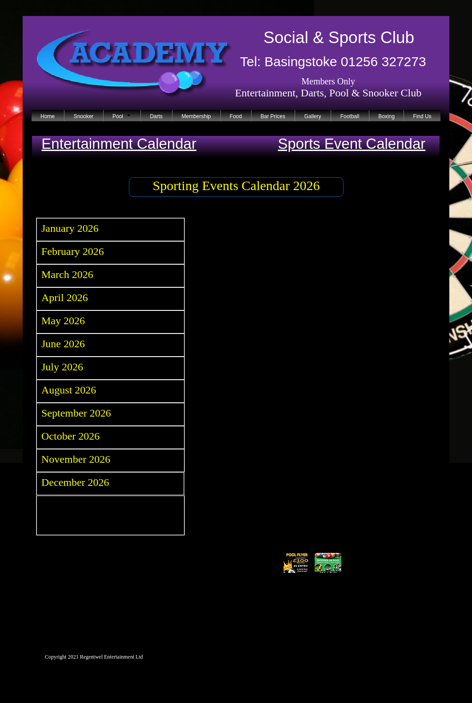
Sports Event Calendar (351, 143)
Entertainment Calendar (118, 143)
